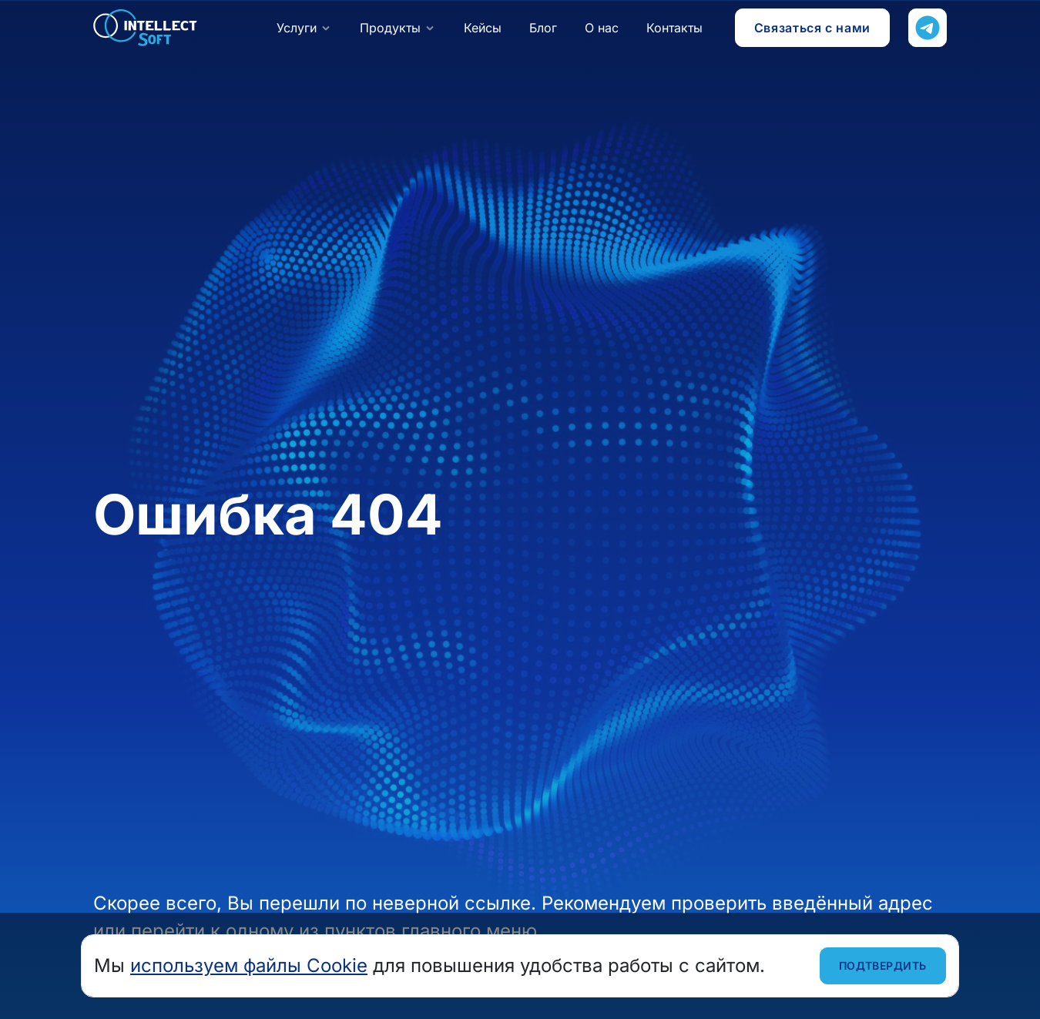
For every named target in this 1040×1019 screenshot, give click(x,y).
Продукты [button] (390, 27)
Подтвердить (883, 965)
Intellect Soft (145, 27)
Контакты (674, 27)
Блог (543, 27)
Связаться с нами (812, 27)
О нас (602, 27)
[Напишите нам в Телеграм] (927, 27)
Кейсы (483, 27)
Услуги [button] (297, 27)
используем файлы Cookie (248, 965)
